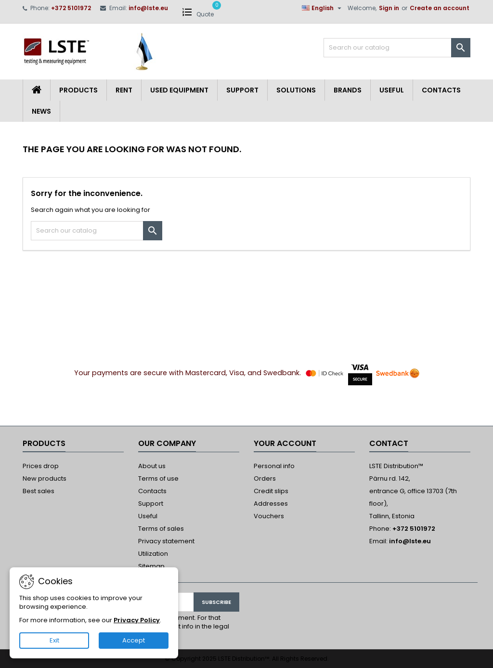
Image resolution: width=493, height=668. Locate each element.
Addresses (271, 503)
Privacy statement (166, 541)
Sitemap (151, 566)
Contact (388, 443)
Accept (133, 640)
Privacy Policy (137, 620)
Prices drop (41, 466)
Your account (285, 443)
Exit (54, 640)
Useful (391, 90)
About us (152, 466)
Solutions (296, 90)
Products (78, 90)
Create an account (439, 8)
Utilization (153, 553)
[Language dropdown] (323, 8)
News (41, 111)
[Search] (397, 47)
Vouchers (269, 516)
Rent (124, 90)
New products (44, 478)
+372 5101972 (71, 8)
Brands (348, 90)
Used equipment (179, 90)
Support (242, 90)
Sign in (389, 8)
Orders (265, 478)
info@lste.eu (148, 8)
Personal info (274, 466)
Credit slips (271, 491)
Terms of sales (161, 528)
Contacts (441, 90)
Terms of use (158, 478)
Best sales (38, 491)
